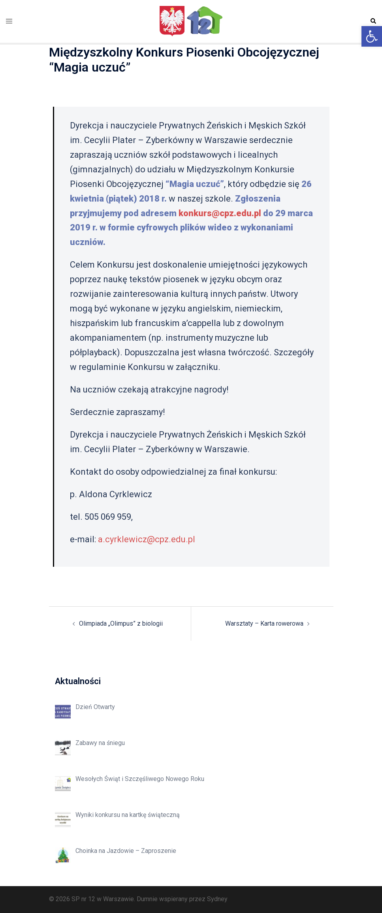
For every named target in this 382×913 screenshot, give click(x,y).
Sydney (217, 899)
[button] (371, 36)
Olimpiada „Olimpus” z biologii (121, 623)
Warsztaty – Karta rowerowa (264, 623)
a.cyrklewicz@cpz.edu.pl (146, 539)
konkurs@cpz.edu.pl (220, 213)
